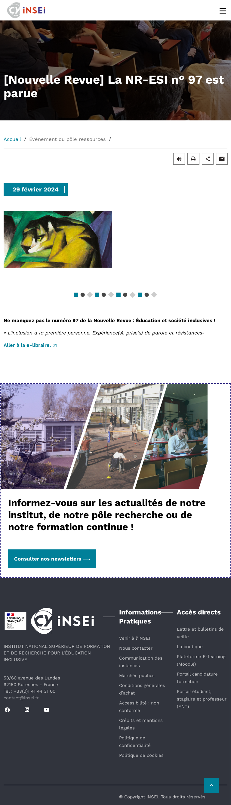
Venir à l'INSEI (134, 638)
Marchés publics (137, 675)
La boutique (190, 646)
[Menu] (223, 10)
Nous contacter (135, 648)
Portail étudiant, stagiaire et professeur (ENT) (201, 699)
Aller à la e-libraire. (27, 345)
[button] (179, 158)
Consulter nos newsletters (52, 559)
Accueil (12, 139)
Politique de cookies (141, 755)
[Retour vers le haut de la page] (211, 785)
